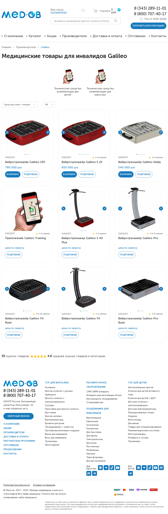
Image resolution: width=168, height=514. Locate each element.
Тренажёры (51, 441)
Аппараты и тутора (138, 437)
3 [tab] (28, 154)
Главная (6, 47)
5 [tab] (86, 154)
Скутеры (49, 405)
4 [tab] (84, 154)
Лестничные (92, 446)
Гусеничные (92, 425)
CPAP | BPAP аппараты (97, 391)
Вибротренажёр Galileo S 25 (82, 162)
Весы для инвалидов (55, 437)
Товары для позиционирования (144, 427)
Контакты (158, 36)
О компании (13, 36)
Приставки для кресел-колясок (62, 409)
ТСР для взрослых (57, 382)
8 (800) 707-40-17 (150, 13)
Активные (50, 387)
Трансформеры (94, 457)
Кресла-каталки (53, 416)
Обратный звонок (18, 416)
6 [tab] (144, 154)
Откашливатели (94, 402)
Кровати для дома (54, 423)
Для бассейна (93, 432)
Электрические (94, 439)
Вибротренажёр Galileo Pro (138, 238)
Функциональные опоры (141, 412)
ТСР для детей (137, 382)
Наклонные (92, 421)
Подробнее (30, 174)
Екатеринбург (59, 12)
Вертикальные (93, 417)
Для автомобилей (95, 460)
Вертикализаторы (54, 419)
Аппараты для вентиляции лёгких (104, 395)
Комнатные (92, 428)
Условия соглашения (44, 485)
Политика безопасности (16, 485)
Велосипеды (134, 419)
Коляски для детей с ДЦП (142, 398)
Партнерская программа (19, 441)
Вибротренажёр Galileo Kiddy (139, 162)
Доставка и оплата (107, 36)
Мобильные (92, 450)
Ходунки (132, 416)
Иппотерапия (52, 444)
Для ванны (91, 435)
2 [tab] (26, 154)
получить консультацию (148, 25)
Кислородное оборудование (101, 398)
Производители (74, 36)
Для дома (91, 443)
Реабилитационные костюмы (143, 430)
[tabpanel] (27, 132)
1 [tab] (136, 154)
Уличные (90, 453)
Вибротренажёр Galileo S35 (25, 162)
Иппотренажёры (137, 434)
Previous (7, 132)
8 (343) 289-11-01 (150, 8)
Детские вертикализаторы (142, 409)
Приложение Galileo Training (25, 238)
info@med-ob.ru (19, 408)
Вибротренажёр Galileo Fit (81, 318)
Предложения (12, 449)
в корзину (13, 174)
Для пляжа (50, 412)
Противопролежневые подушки (62, 430)
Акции (51, 36)
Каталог (35, 36)
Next (48, 132)
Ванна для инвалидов (56, 434)
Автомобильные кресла (140, 387)
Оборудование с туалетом (59, 427)
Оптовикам (136, 36)
